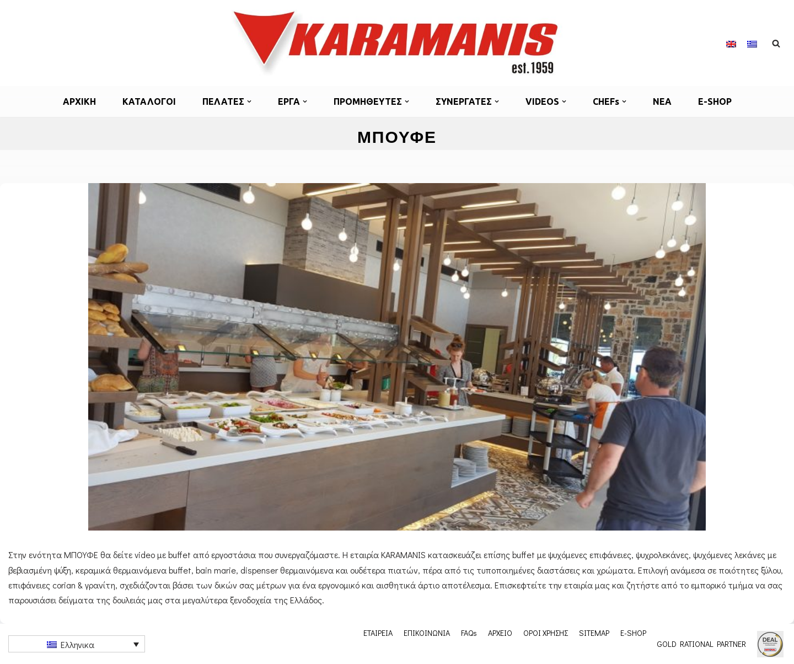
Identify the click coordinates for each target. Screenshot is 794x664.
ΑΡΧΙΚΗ (79, 101)
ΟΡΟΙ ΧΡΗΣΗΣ (545, 632)
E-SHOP (715, 101)
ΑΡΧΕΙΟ (500, 632)
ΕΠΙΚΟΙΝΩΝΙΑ (427, 632)
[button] (249, 101)
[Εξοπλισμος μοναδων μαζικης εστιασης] (397, 43)
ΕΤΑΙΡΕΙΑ (378, 632)
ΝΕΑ (662, 101)
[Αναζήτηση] (776, 43)
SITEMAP (594, 632)
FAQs (469, 632)
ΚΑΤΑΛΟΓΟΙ (149, 101)
